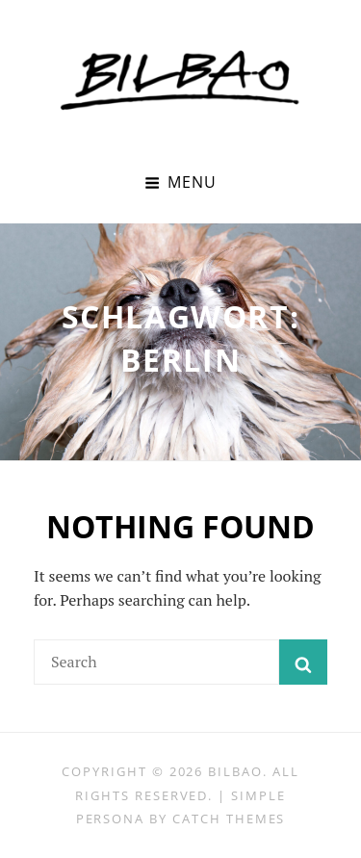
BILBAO (235, 771)
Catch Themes (228, 818)
